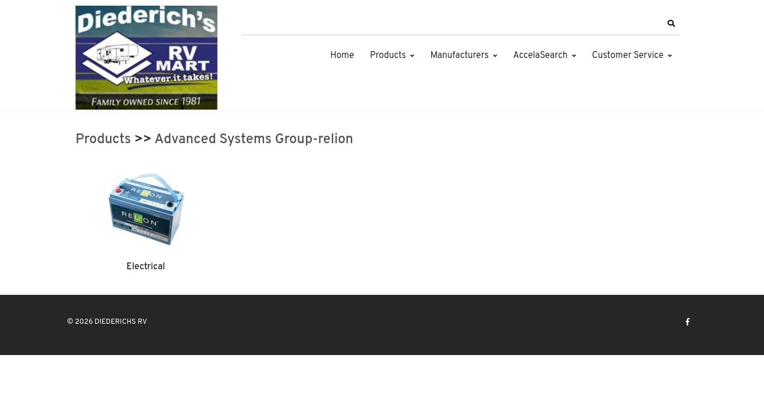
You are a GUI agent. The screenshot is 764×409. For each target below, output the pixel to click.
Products (388, 55)
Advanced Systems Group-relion (253, 139)
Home (342, 55)
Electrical (146, 267)
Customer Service (628, 55)
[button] (671, 24)
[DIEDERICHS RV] (146, 58)
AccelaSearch (540, 55)
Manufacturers (459, 55)
